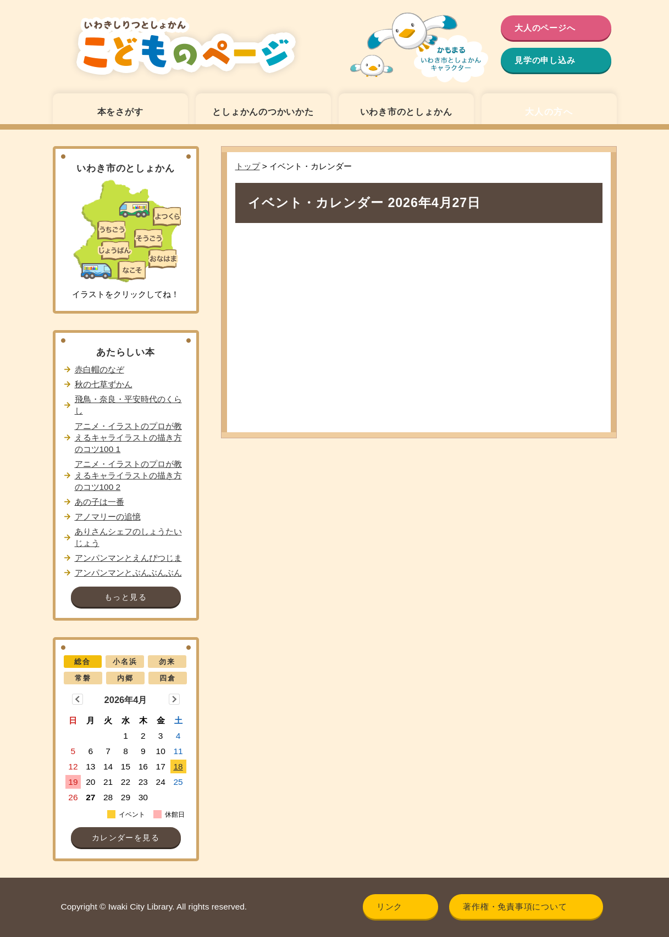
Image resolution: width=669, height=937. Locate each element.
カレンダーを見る (125, 838)
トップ (247, 166)
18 (178, 766)
